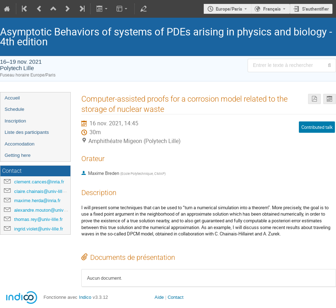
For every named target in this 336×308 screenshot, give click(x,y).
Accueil (12, 98)
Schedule (14, 109)
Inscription (15, 121)
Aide (159, 297)
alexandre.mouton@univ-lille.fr (45, 210)
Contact (176, 297)
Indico (85, 297)
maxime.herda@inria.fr (37, 201)
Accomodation (19, 144)
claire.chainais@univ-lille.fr (41, 191)
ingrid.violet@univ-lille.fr (38, 229)
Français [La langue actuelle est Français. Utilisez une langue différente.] (272, 9)
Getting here (17, 155)
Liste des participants (27, 132)
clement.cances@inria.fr (39, 182)
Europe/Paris (229, 9)
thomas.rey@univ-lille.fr (38, 219)
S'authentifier (315, 9)
